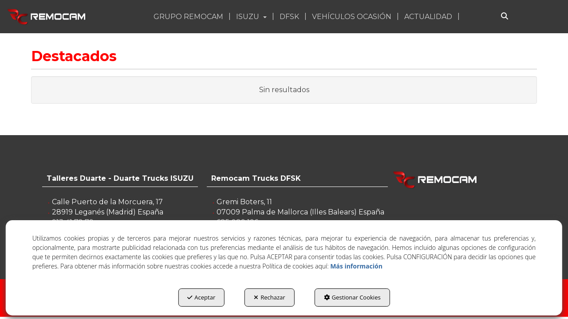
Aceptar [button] (201, 297)
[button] (47, 16)
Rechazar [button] (269, 297)
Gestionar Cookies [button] (352, 297)
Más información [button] (356, 266)
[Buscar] (504, 16)
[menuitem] (189, 16)
